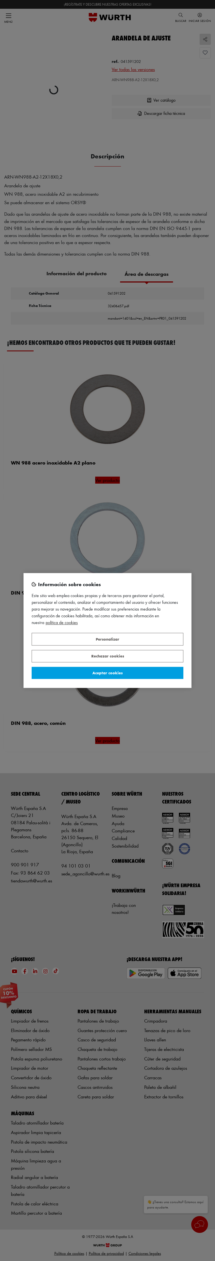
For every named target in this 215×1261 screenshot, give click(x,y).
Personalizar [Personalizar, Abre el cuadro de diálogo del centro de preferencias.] (107, 639)
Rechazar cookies (107, 656)
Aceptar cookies (107, 672)
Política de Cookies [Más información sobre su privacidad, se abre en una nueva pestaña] (62, 622)
